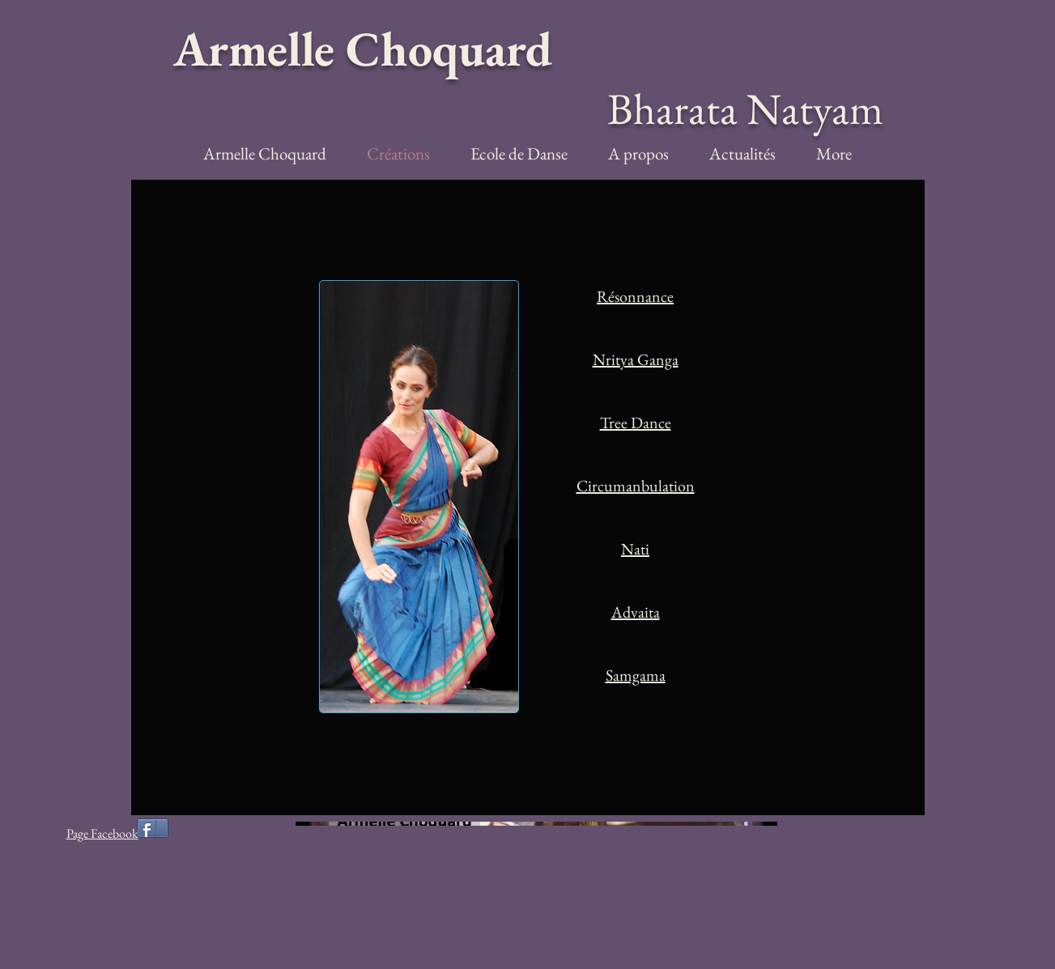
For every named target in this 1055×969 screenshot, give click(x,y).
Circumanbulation (635, 485)
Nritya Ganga (636, 359)
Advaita (635, 612)
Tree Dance (635, 422)
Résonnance (635, 296)
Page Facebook (102, 833)
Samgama (636, 675)
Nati (635, 548)
